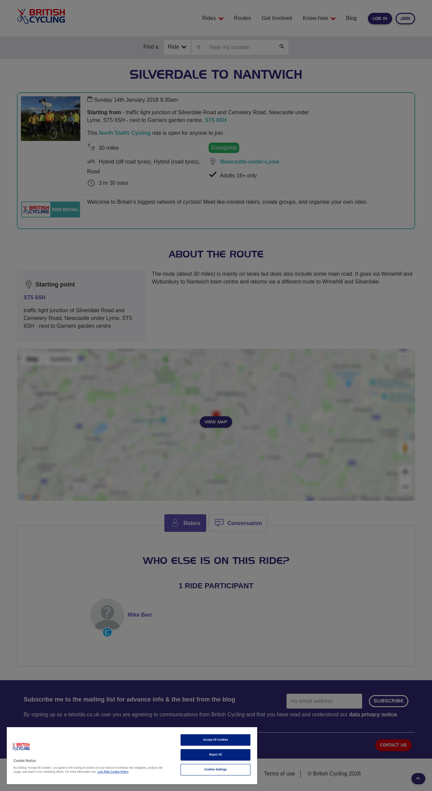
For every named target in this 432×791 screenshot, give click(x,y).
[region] (132, 755)
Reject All (215, 754)
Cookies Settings (215, 769)
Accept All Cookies (215, 739)
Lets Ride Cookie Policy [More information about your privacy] (113, 771)
